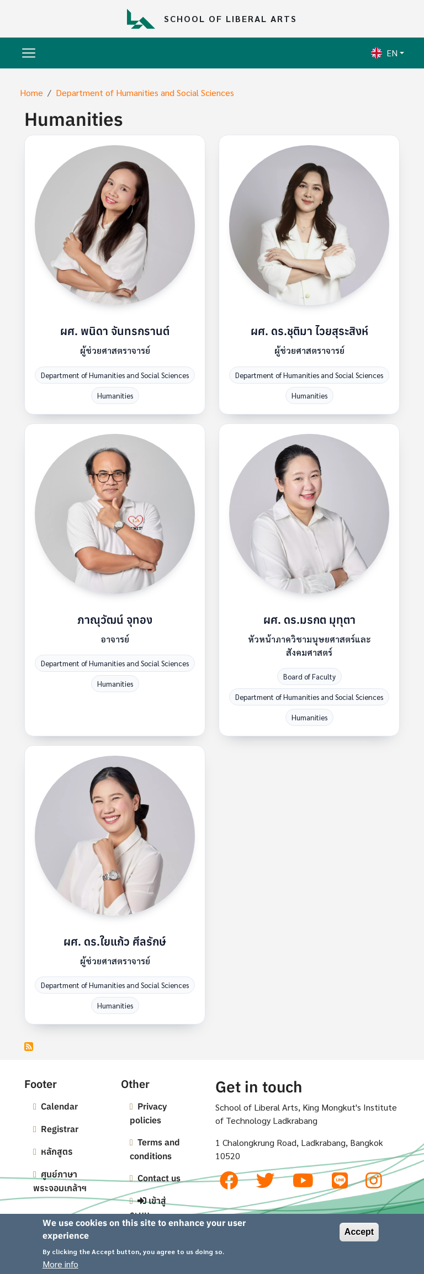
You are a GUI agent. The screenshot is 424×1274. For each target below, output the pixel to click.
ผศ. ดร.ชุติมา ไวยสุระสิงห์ (309, 330)
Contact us (159, 1177)
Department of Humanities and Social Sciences (145, 92)
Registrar (59, 1128)
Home (31, 92)
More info (60, 1264)
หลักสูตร (57, 1151)
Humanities (115, 395)
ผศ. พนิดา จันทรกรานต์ (114, 330)
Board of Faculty (309, 676)
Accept (359, 1232)
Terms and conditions (155, 1149)
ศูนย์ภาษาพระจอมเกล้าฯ (60, 1181)
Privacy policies (148, 1113)
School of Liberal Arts (230, 18)
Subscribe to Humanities (28, 1046)
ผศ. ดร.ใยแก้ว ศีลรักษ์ (114, 941)
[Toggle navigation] (28, 53)
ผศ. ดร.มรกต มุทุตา (309, 619)
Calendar (59, 1106)
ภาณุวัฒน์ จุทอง (114, 619)
